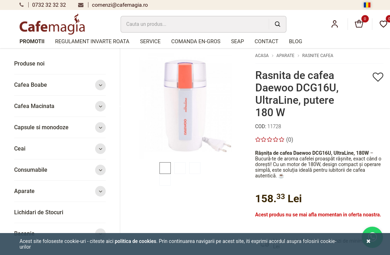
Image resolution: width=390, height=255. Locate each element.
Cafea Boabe (60, 84)
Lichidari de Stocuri (38, 212)
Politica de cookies (135, 241)
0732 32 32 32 (42, 5)
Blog (295, 41)
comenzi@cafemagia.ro (113, 5)
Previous (121, 105)
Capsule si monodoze (60, 127)
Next (249, 105)
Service (150, 41)
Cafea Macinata (60, 106)
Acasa (262, 55)
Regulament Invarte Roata (92, 41)
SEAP (237, 41)
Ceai (60, 148)
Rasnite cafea (317, 55)
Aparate (60, 191)
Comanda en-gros (195, 41)
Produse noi (29, 63)
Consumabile (60, 169)
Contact (266, 41)
